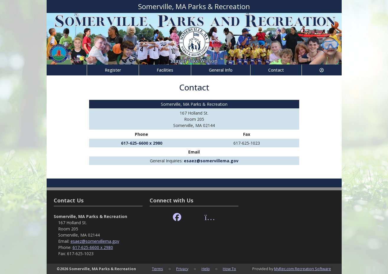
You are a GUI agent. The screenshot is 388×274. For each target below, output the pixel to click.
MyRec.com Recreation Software (302, 268)
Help (206, 268)
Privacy (182, 268)
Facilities (165, 70)
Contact (276, 70)
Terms (157, 268)
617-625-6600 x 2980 (141, 143)
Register (113, 70)
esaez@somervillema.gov (211, 161)
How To (229, 268)
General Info (221, 70)
